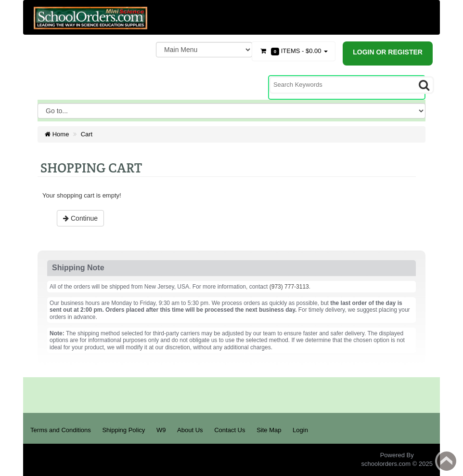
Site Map (269, 430)
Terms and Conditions (60, 430)
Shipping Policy (123, 430)
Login (300, 430)
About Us (190, 430)
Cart (87, 134)
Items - (293, 51)
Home (57, 134)
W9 (161, 430)
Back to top (447, 461)
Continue (80, 218)
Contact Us (229, 430)
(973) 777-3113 (289, 286)
